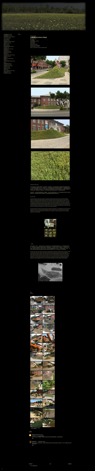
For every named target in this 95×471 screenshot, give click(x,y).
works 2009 (34, 428)
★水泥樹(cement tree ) (7, 68)
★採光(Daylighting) (6, 39)
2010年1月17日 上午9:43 (39, 434)
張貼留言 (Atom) (34, 465)
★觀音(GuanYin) (6, 53)
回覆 (32, 438)
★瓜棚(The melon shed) (7, 42)
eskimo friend (34, 441)
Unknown (33, 434)
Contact (19, 34)
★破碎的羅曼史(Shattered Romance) (9, 41)
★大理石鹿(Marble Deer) (7, 51)
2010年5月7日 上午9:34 (41, 441)
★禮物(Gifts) (5, 57)
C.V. (18, 33)
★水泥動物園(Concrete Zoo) (8, 35)
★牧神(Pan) (5, 59)
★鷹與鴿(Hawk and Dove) (7, 52)
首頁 (50, 463)
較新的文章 (30, 463)
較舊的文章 (69, 463)
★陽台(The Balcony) (7, 45)
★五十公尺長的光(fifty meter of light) (9, 70)
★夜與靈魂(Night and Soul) (8, 34)
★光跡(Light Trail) (6, 47)
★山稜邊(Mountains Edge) (8, 64)
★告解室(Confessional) (7, 56)
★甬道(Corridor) (6, 69)
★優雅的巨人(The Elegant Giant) (8, 58)
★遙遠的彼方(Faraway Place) (8, 65)
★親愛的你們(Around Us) (7, 63)
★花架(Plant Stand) (7, 40)
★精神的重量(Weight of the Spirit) (9, 46)
